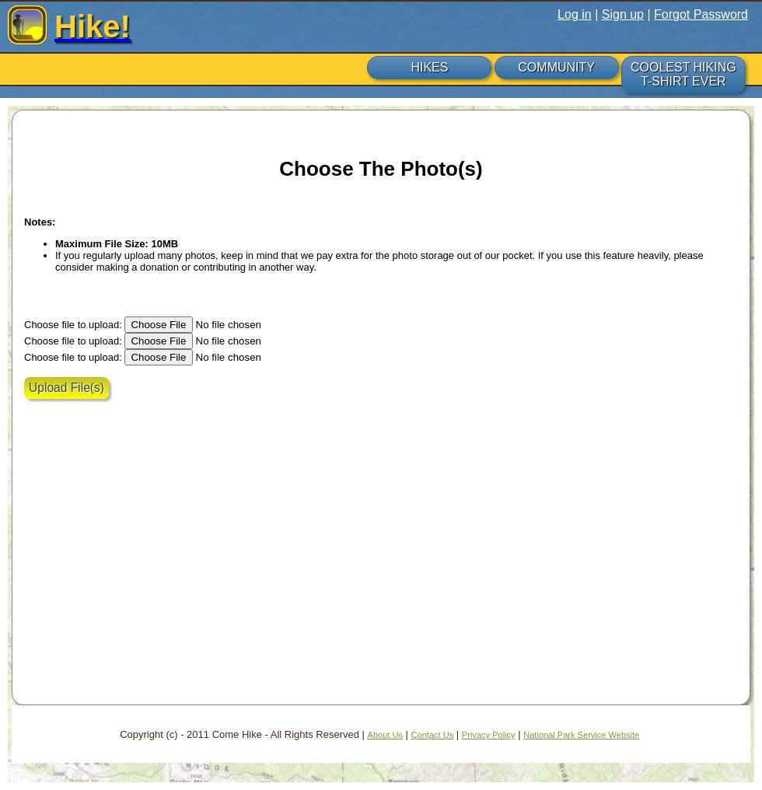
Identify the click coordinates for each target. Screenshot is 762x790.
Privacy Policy (489, 734)
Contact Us (432, 734)
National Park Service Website (581, 734)
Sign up (623, 14)
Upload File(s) (66, 387)
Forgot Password (701, 14)
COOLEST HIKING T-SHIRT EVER (683, 74)
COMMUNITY (556, 67)
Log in (575, 14)
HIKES (429, 67)
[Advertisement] (160, 571)
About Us (385, 734)
